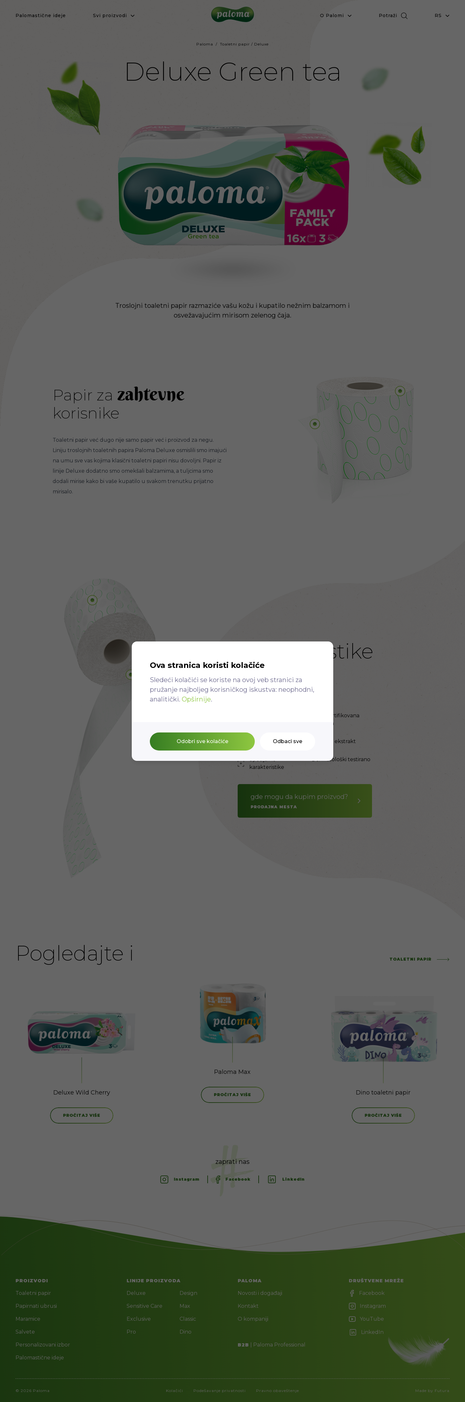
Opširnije (196, 699)
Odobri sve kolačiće (202, 741)
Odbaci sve (287, 741)
